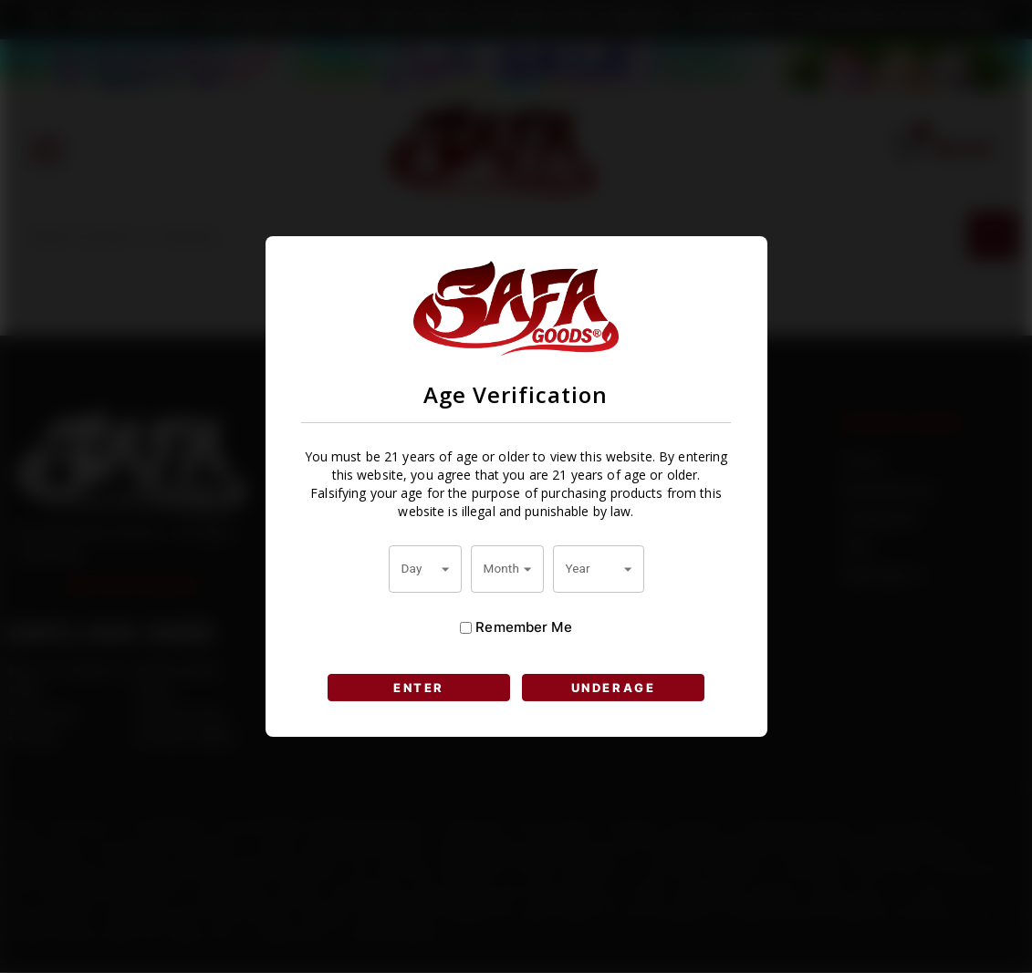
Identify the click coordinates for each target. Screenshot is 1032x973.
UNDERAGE (613, 687)
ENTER (418, 687)
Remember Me (515, 627)
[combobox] (425, 569)
